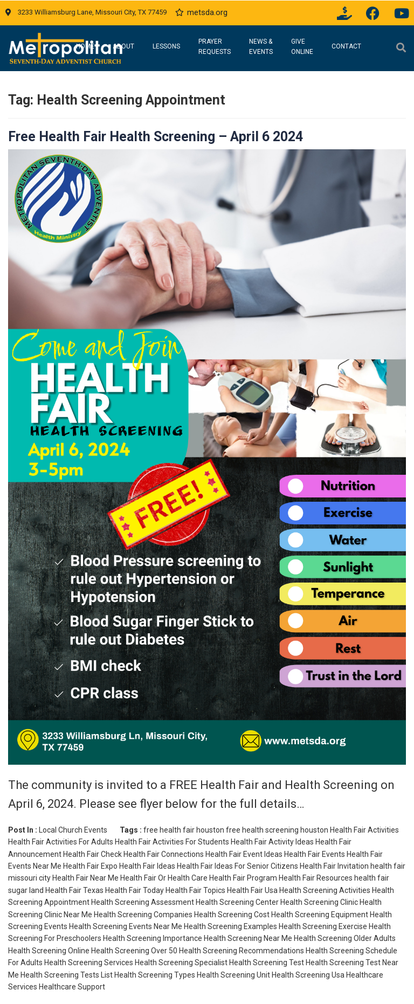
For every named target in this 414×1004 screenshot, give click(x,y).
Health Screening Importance (152, 938)
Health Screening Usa (308, 975)
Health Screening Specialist (181, 962)
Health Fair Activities (364, 830)
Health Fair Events (314, 854)
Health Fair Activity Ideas (272, 841)
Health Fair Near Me (85, 878)
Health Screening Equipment (319, 914)
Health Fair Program (243, 878)
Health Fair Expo (90, 866)
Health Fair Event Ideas (243, 854)
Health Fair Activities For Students (172, 841)
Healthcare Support (72, 986)
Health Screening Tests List (66, 975)
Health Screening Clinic (319, 902)
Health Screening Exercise (323, 926)
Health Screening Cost (232, 914)
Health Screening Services (88, 962)
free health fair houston (183, 830)
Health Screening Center (237, 902)
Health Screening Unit (233, 975)
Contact (346, 46)
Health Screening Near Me (248, 938)
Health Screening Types (154, 975)
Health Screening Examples (230, 926)
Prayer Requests (214, 47)
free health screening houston (277, 830)
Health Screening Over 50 (134, 950)
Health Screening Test (266, 962)
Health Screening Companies (143, 914)
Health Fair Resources (316, 878)
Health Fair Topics (195, 890)
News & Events (261, 47)
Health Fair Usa (252, 890)
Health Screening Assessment (142, 902)
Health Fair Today (134, 890)
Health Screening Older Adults (345, 938)
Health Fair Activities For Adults (60, 841)
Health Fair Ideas (147, 866)
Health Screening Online (48, 950)
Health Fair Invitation (334, 866)
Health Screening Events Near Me (125, 926)
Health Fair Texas (74, 890)
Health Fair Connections (163, 854)
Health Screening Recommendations (241, 950)
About (123, 46)
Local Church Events (73, 830)
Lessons (166, 46)
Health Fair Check (92, 854)
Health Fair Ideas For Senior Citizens (237, 866)
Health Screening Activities (324, 890)
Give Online (302, 47)
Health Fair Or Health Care (164, 878)
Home (85, 46)
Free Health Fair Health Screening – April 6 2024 (155, 136)
